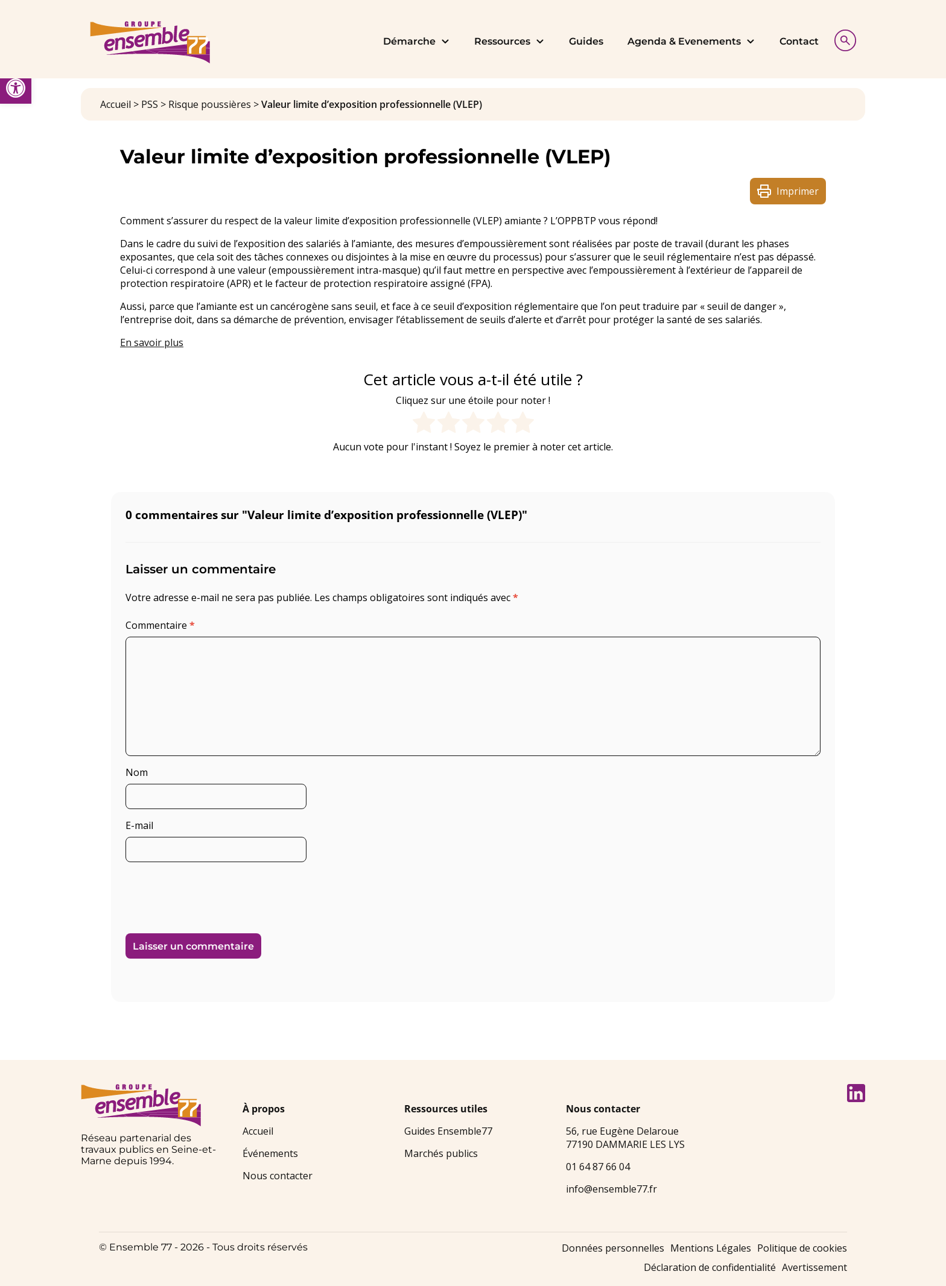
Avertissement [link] (814, 1267)
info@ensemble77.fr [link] (611, 1189)
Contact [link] (799, 41)
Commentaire (160, 625)
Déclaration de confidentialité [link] (710, 1267)
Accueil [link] (115, 104)
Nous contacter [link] (278, 1175)
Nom (136, 772)
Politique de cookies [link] (802, 1248)
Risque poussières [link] (209, 104)
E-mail (139, 825)
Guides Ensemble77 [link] (448, 1131)
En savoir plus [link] (151, 342)
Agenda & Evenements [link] (691, 41)
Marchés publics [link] (441, 1153)
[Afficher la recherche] (842, 39)
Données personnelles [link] (613, 1248)
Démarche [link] (416, 41)
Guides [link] (586, 41)
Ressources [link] (509, 41)
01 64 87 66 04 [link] (598, 1166)
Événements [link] (270, 1153)
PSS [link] (149, 104)
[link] (15, 88)
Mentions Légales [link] (710, 1248)
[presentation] (208, 893)
